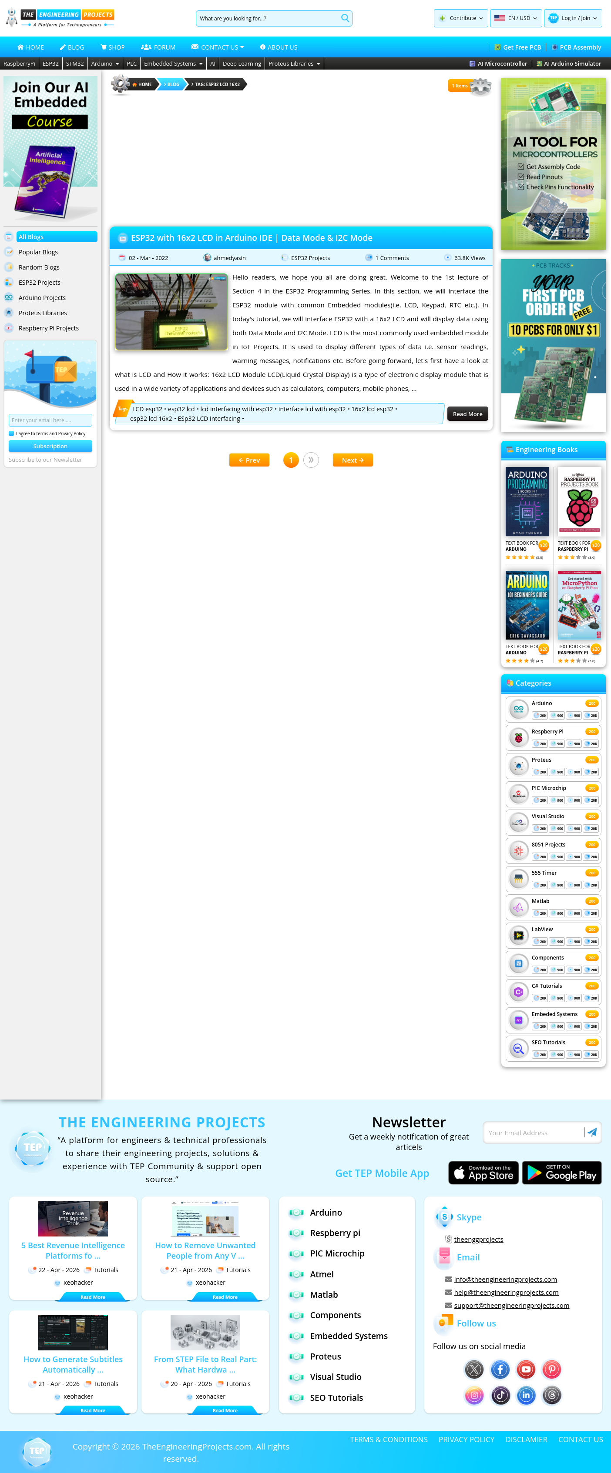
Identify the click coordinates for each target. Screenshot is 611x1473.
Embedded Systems (173, 63)
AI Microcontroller (498, 63)
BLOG (72, 47)
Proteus (541, 759)
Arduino (105, 63)
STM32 (75, 63)
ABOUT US (278, 47)
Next (353, 460)
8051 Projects (548, 844)
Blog (172, 84)
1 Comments (392, 258)
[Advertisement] (301, 159)
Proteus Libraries (294, 63)
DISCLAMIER (526, 1439)
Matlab (541, 901)
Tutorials (100, 1269)
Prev (249, 460)
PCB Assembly (576, 47)
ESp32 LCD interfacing (209, 418)
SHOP (113, 47)
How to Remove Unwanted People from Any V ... (205, 1250)
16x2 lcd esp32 (373, 409)
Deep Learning (242, 63)
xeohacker (73, 1282)
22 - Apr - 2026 (54, 1269)
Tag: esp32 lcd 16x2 (215, 84)
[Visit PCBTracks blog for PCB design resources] (553, 429)
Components (548, 957)
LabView (542, 929)
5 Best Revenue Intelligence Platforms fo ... (73, 1250)
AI (212, 63)
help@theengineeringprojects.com (502, 1292)
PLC (132, 63)
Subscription (51, 446)
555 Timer (544, 872)
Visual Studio (548, 816)
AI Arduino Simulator (569, 63)
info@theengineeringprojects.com (501, 1279)
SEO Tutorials (548, 1042)
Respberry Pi (548, 731)
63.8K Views (470, 258)
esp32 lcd (181, 409)
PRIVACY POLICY (466, 1439)
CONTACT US (580, 1439)
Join (586, 18)
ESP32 (51, 63)
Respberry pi (324, 1233)
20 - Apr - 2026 (186, 1383)
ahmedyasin (230, 258)
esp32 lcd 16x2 (151, 418)
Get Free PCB (517, 47)
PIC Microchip (549, 788)
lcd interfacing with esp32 (237, 409)
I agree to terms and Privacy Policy (47, 433)
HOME (30, 47)
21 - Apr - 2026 (186, 1269)
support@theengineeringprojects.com (507, 1305)
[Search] (267, 18)
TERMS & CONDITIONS (389, 1439)
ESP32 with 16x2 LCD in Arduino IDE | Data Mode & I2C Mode (252, 237)
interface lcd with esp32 (312, 409)
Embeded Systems (554, 1014)
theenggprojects (474, 1239)
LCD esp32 (147, 409)
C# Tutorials (547, 986)
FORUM (158, 47)
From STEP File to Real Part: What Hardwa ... (205, 1364)
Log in (569, 18)
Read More (468, 414)
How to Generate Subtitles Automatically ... (73, 1364)
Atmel (311, 1274)
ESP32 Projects (310, 258)
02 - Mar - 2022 (148, 258)
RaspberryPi (19, 63)
